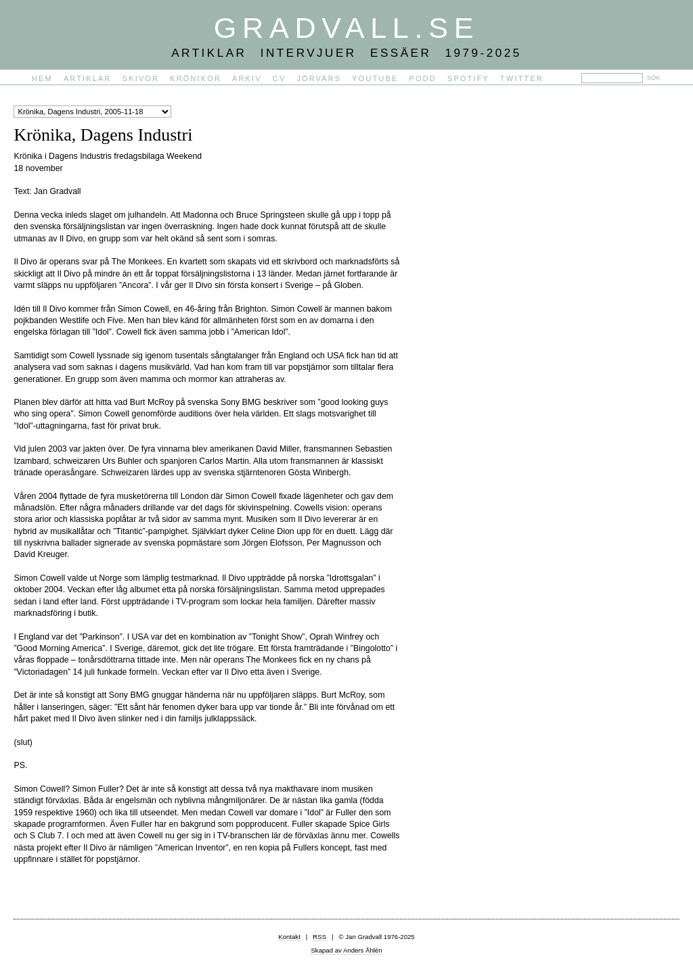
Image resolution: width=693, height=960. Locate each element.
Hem (42, 78)
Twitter (521, 78)
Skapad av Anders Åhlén (346, 950)
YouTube (375, 78)
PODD (423, 78)
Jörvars (318, 78)
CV (279, 78)
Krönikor (195, 78)
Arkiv (247, 78)
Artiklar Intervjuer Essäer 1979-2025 (346, 52)
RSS (319, 936)
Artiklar (88, 78)
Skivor (140, 78)
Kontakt (289, 936)
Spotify (468, 78)
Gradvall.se (346, 27)
